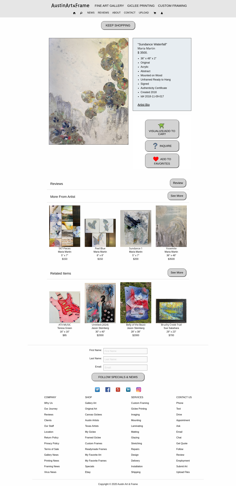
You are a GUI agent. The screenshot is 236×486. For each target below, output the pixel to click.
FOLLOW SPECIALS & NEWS (118, 377)
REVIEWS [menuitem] (103, 12)
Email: (98, 366)
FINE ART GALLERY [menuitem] (109, 5)
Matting (135, 432)
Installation (137, 466)
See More (177, 195)
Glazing (135, 437)
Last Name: (96, 358)
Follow (179, 449)
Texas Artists (92, 426)
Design (135, 455)
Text (178, 408)
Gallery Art (90, 403)
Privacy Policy (51, 443)
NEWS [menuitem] (91, 12)
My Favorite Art (93, 455)
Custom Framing (140, 403)
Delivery (135, 460)
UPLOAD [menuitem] (144, 12)
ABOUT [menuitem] (116, 12)
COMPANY (50, 397)
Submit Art (181, 466)
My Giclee (90, 432)
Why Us (48, 403)
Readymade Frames (96, 449)
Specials (89, 466)
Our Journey (50, 408)
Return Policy (51, 437)
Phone (179, 403)
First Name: (95, 350)
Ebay (87, 472)
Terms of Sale (51, 449)
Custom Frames (93, 443)
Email (179, 432)
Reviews (48, 414)
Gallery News (51, 455)
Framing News (52, 466)
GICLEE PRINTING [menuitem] (141, 5)
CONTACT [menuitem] (129, 12)
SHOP (88, 397)
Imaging (135, 414)
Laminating (137, 426)
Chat (178, 437)
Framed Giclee (93, 437)
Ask (178, 426)
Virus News (50, 472)
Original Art (91, 408)
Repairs (135, 449)
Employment (183, 460)
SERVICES (137, 397)
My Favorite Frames (95, 460)
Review (180, 455)
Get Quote (181, 443)
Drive (179, 414)
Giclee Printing (139, 408)
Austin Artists (92, 420)
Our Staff (49, 426)
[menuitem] (70, 5)
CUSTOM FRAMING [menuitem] (172, 5)
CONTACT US (184, 397)
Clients (48, 420)
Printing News (51, 460)
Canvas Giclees (93, 414)
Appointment (183, 420)
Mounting (136, 420)
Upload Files (183, 472)
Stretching (136, 443)
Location (48, 432)
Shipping (135, 472)
